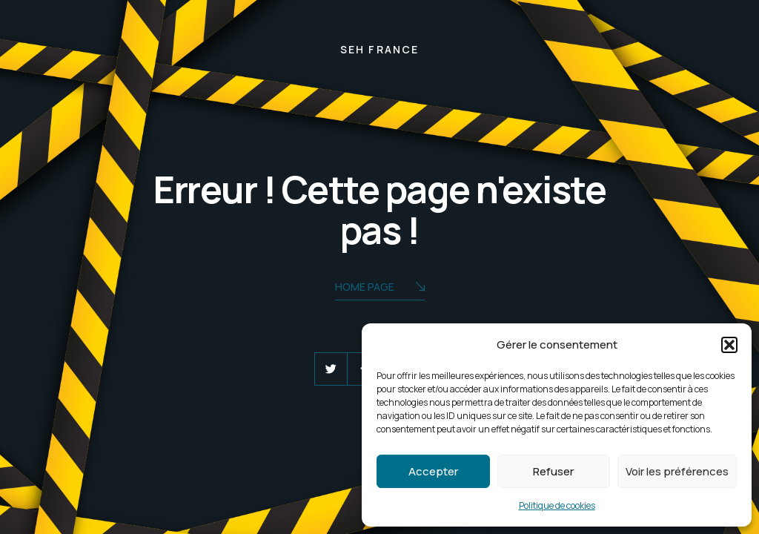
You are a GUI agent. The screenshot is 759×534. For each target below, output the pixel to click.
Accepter (433, 471)
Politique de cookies (557, 505)
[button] (729, 344)
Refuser (553, 471)
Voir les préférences (677, 471)
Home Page (380, 288)
